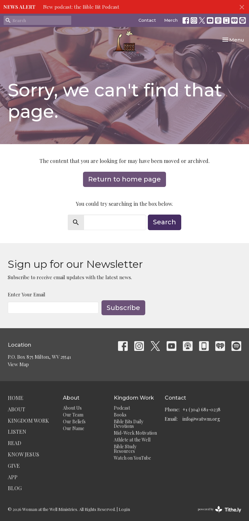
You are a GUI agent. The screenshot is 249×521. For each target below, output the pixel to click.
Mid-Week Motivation (135, 433)
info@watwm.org (201, 419)
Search (164, 222)
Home (15, 397)
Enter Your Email (26, 294)
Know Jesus (23, 454)
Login (124, 509)
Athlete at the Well (132, 440)
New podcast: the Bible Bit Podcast (81, 7)
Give (14, 465)
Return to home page (124, 179)
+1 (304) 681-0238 (201, 409)
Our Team (73, 415)
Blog (15, 488)
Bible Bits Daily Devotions (128, 423)
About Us (72, 408)
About (16, 409)
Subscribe (123, 308)
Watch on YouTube (132, 458)
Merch (171, 20)
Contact (147, 20)
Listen (17, 431)
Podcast (122, 408)
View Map (18, 364)
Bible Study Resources (125, 448)
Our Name (73, 428)
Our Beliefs (74, 421)
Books (120, 415)
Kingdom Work (28, 420)
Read (14, 443)
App (13, 477)
